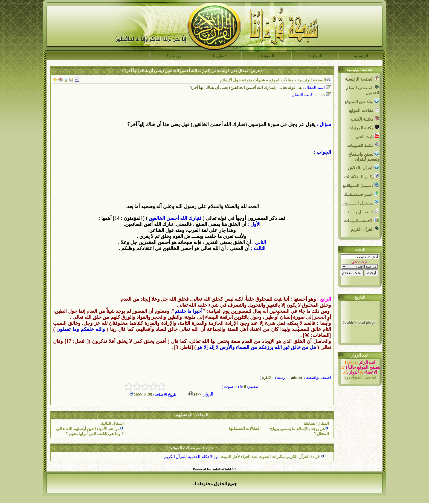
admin (296, 377)
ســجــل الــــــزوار (361, 202)
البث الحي (367, 136)
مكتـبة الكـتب (365, 118)
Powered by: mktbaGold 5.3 (214, 469)
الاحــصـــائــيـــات (361, 220)
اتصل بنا (220, 56)
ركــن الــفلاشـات (361, 176)
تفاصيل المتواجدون (359, 377)
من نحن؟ (174, 56)
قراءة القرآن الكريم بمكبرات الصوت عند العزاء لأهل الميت (271, 456)
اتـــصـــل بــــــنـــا (361, 211)
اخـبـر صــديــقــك (361, 194)
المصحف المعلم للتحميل (362, 89)
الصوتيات (266, 56)
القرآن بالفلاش (363, 167)
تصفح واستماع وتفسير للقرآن (364, 156)
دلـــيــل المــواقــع (361, 185)
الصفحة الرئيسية (311, 80)
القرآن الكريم (365, 229)
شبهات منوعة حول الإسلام (242, 80)
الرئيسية (361, 56)
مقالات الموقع (280, 80)
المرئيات (315, 56)
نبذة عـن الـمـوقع (361, 101)
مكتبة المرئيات (363, 127)
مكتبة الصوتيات (363, 145)
